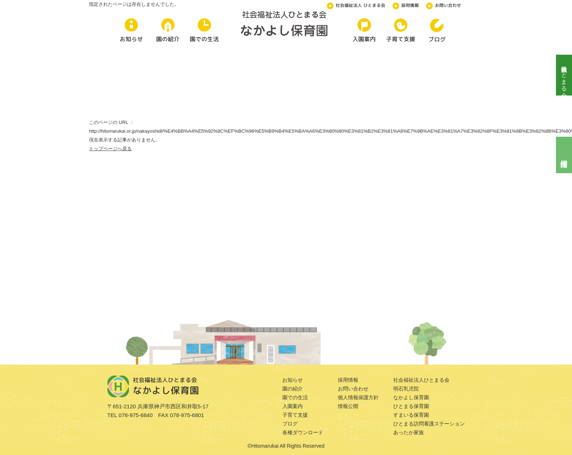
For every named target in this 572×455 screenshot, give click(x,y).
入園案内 (292, 406)
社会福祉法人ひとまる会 (564, 75)
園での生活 (295, 397)
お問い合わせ (443, 4)
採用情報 (406, 4)
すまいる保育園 (411, 415)
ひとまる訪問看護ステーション (429, 424)
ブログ (290, 424)
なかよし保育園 (411, 397)
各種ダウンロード (302, 432)
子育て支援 (295, 415)
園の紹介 (292, 389)
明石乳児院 (406, 389)
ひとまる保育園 (411, 406)
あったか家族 (408, 432)
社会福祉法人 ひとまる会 (356, 4)
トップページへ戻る (110, 148)
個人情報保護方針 (358, 397)
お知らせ (292, 380)
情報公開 (348, 406)
